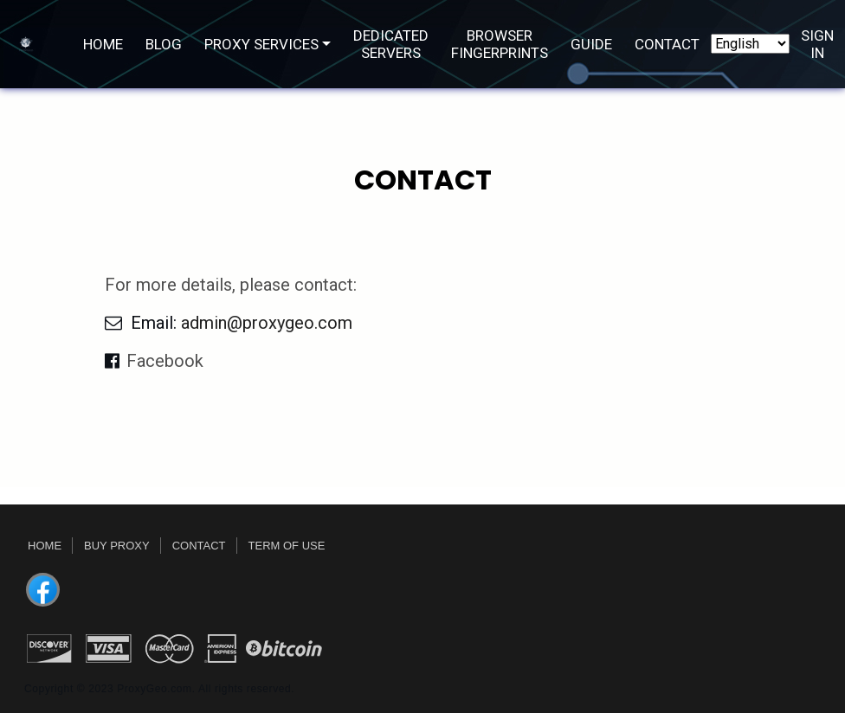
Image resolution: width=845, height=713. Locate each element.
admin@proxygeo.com (266, 322)
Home (103, 44)
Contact (667, 44)
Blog (163, 44)
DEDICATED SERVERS (391, 44)
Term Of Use (287, 545)
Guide (591, 44)
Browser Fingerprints (499, 44)
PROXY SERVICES (261, 44)
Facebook (164, 360)
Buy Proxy (117, 545)
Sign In (817, 44)
